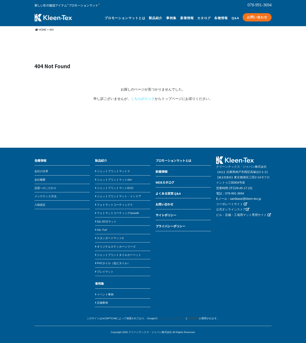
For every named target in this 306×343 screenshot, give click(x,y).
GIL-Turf (101, 226)
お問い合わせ (257, 15)
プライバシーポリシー (170, 222)
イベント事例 (104, 291)
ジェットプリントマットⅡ (112, 167)
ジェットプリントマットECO (114, 184)
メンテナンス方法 (45, 192)
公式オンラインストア (232, 206)
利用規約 (192, 314)
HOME (40, 26)
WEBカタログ (165, 179)
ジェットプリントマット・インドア (118, 192)
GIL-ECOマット (105, 218)
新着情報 (187, 16)
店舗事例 (101, 299)
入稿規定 (39, 201)
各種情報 (221, 16)
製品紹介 (155, 16)
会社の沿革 (41, 167)
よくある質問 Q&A (168, 190)
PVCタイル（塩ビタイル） (112, 259)
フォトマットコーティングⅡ (114, 201)
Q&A (235, 16)
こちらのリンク (143, 95)
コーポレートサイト (231, 200)
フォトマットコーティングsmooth (117, 209)
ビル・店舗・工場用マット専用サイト (243, 211)
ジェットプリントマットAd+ (113, 176)
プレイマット (104, 268)
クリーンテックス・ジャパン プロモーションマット (53, 15)
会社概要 (39, 176)
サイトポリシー (166, 211)
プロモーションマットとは (125, 16)
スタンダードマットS (109, 234)
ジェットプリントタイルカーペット (118, 251)
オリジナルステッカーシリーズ (115, 243)
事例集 (171, 16)
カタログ (204, 16)
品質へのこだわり (45, 184)
